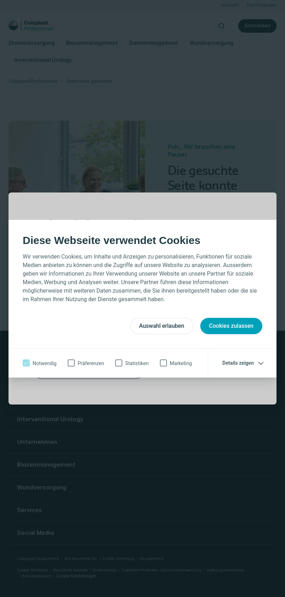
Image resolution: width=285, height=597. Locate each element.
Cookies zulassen (231, 325)
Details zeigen (238, 363)
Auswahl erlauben (161, 325)
